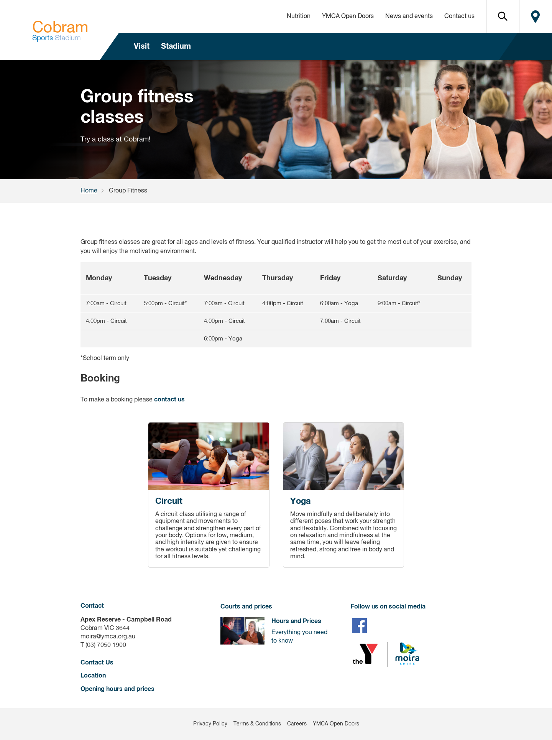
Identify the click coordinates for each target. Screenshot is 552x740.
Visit (142, 46)
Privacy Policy (210, 724)
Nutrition (298, 16)
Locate (535, 16)
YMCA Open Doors (348, 16)
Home (88, 191)
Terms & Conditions (257, 724)
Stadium (176, 46)
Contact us (459, 16)
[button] (502, 16)
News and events (409, 16)
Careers (297, 724)
